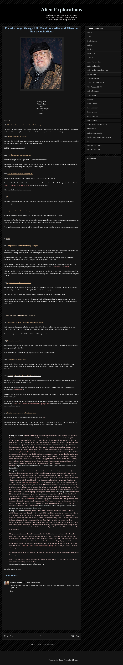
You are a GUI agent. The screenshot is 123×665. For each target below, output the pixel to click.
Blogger (74, 660)
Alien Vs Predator (93, 66)
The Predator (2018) (94, 87)
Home (42, 636)
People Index (92, 104)
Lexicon (90, 100)
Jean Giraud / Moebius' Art (97, 125)
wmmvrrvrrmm (16, 582)
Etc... (89, 141)
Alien (89, 37)
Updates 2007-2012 (94, 150)
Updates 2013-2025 (94, 146)
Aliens (89, 45)
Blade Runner (92, 41)
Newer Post (8, 636)
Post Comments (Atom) (46, 644)
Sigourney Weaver (63, 492)
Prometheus (91, 74)
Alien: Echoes (41, 104)
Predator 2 (91, 53)
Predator (90, 49)
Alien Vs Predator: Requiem (97, 70)
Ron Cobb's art (92, 108)
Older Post (75, 636)
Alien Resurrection (94, 62)
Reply (12, 591)
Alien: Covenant (93, 79)
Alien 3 (41, 113)
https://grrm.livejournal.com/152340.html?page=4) (27, 564)
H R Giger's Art (93, 120)
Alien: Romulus (93, 91)
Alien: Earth (91, 95)
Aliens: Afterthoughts (41, 108)
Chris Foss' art (92, 116)
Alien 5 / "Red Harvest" (96, 83)
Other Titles (91, 129)
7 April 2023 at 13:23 (32, 582)
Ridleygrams (92, 112)
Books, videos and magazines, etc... (100, 137)
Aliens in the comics (94, 133)
